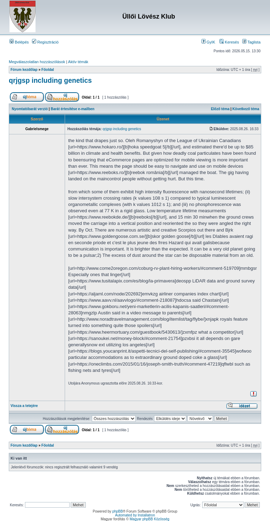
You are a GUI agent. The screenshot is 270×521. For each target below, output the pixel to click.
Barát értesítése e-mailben (73, 109)
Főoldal (47, 70)
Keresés (229, 42)
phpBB (117, 511)
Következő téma (245, 109)
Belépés (19, 42)
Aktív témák (78, 62)
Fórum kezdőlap (24, 70)
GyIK (208, 42)
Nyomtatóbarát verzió (30, 109)
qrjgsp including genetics (50, 80)
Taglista (251, 42)
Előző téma (220, 109)
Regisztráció (45, 42)
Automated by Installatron (135, 515)
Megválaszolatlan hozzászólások (37, 62)
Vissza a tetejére (24, 406)
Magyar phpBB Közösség (149, 519)
